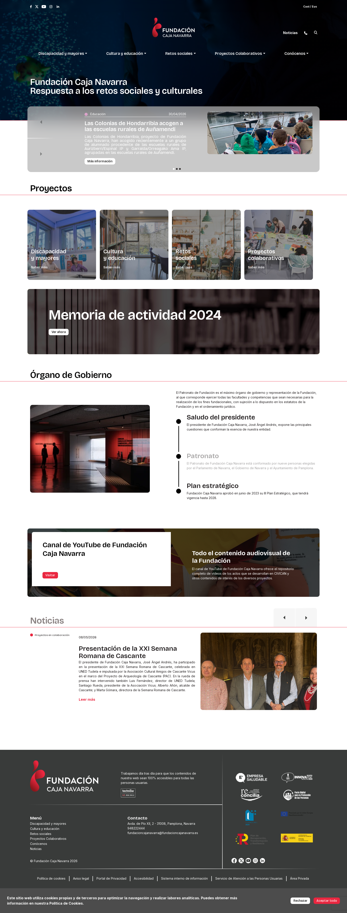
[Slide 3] (180, 169)
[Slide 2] (177, 169)
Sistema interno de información (184, 878)
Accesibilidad (144, 878)
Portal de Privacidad (111, 878)
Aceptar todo (326, 901)
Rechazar (300, 901)
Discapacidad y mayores (48, 823)
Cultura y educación (44, 829)
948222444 (136, 828)
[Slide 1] (174, 169)
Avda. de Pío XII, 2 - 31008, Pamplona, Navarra (161, 823)
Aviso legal (81, 878)
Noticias (36, 849)
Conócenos (38, 844)
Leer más (87, 699)
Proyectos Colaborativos (48, 838)
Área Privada (299, 878)
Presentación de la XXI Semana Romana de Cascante (128, 652)
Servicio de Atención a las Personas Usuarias (249, 878)
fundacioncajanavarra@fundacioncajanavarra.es (162, 833)
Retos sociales (40, 834)
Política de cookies (51, 878)
